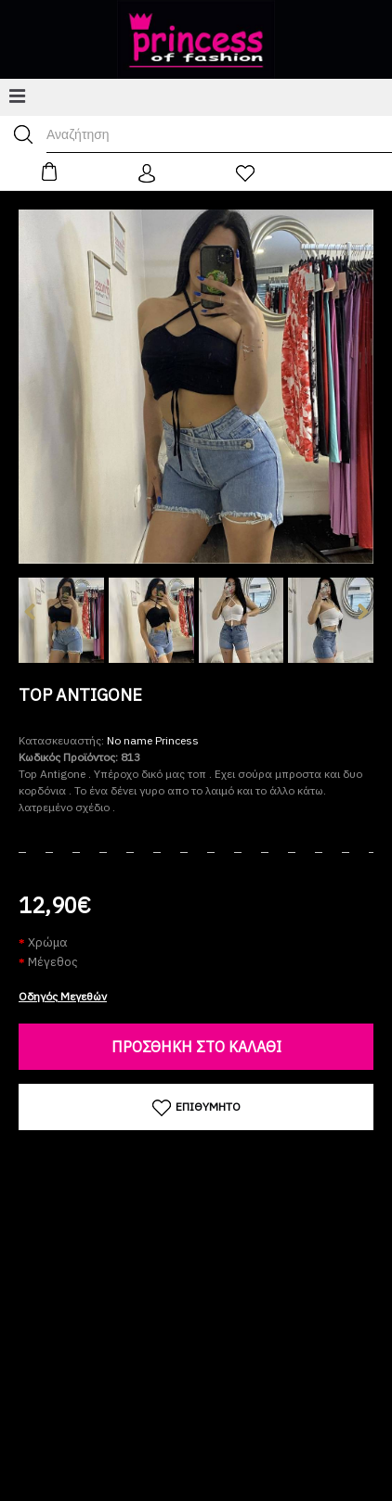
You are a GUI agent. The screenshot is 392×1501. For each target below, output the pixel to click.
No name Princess (153, 740)
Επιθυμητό (196, 1108)
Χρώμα (48, 942)
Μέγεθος (53, 962)
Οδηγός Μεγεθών (63, 996)
